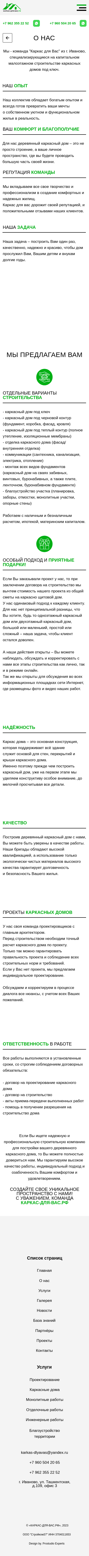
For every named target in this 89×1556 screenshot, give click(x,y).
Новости (44, 1310)
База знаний (44, 1320)
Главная (44, 1270)
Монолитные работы (44, 1399)
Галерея (44, 1300)
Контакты (44, 1350)
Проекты (44, 1340)
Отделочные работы (44, 1409)
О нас (44, 1280)
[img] (12, 7)
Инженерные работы (44, 1419)
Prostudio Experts (54, 1543)
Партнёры (44, 1330)
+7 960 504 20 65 (63, 23)
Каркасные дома (45, 1389)
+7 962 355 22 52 (16, 23)
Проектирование (45, 1379)
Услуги (44, 1290)
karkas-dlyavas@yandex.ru (44, 1452)
